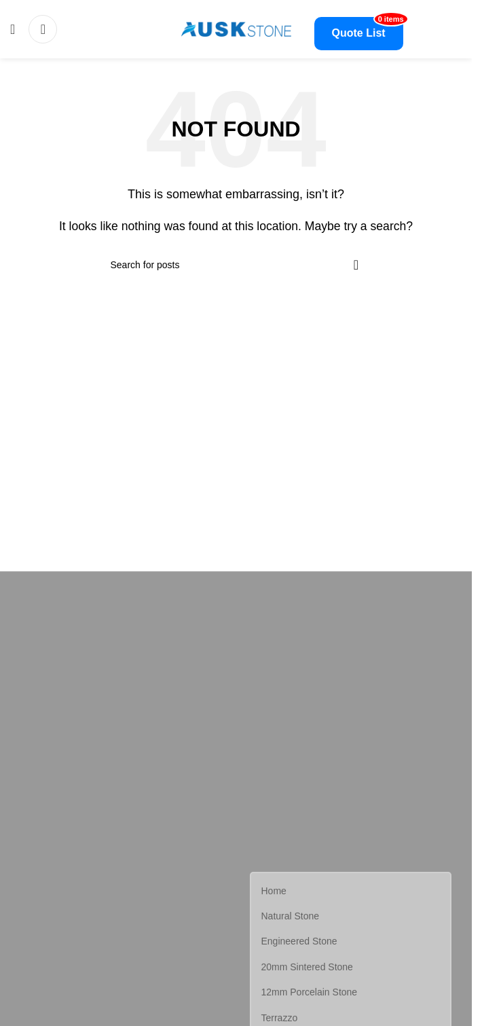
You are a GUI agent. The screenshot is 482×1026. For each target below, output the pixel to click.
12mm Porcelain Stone (309, 993)
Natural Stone (290, 917)
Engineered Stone (299, 942)
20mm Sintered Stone (307, 968)
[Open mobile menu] (12, 29)
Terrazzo (279, 1018)
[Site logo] (236, 28)
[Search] (43, 29)
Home (273, 892)
